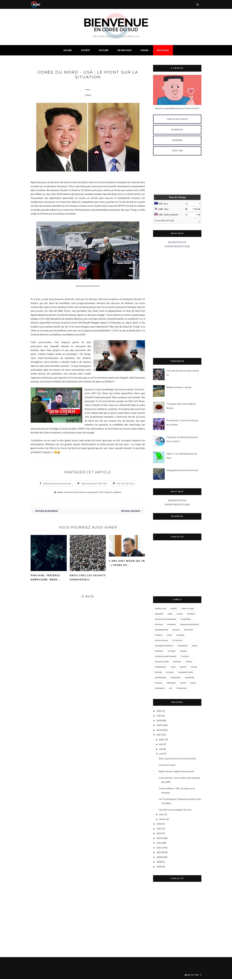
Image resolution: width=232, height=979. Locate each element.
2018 (159, 730)
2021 (159, 715)
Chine (172, 667)
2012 (159, 842)
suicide (194, 667)
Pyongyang (181, 688)
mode (170, 614)
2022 (159, 711)
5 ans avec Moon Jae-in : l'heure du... (127, 563)
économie (171, 624)
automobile (185, 619)
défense (158, 672)
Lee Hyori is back (167, 765)
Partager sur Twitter (94, 484)
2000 (159, 866)
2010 (159, 852)
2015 (159, 828)
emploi (180, 614)
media (194, 646)
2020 (159, 720)
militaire (117, 492)
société (174, 608)
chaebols (185, 656)
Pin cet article (126, 484)
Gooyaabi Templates (92, 974)
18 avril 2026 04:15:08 (164, 221)
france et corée (162, 662)
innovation (175, 678)
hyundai (171, 651)
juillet (162, 739)
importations (160, 678)
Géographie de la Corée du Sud (182, 470)
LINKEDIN (177, 140)
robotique (171, 683)
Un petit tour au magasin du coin (175, 809)
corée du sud (84, 492)
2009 (159, 857)
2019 (159, 725)
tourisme (180, 635)
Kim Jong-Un (106, 492)
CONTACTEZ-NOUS (177, 119)
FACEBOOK (177, 130)
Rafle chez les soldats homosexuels (88, 578)
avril (161, 753)
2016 (159, 823)
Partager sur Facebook (57, 484)
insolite (183, 667)
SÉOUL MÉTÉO (177, 175)
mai (161, 749)
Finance (183, 651)
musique (158, 683)
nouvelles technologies (165, 619)
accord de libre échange (166, 656)
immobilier (160, 688)
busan (183, 683)
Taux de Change (177, 197)
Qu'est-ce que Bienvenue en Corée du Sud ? (177, 108)
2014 (159, 833)
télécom (176, 630)
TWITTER (177, 151)
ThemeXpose (59, 974)
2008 (159, 861)
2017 (159, 734)
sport (169, 635)
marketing (189, 678)
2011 (159, 847)
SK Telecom (177, 640)
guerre (95, 492)
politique (159, 624)
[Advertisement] (177, 303)
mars (161, 814)
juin (161, 744)
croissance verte (185, 672)
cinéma (189, 662)
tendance (159, 651)
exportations (160, 667)
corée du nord (70, 492)
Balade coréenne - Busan (178, 387)
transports (183, 646)
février (162, 819)
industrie (159, 614)
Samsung (177, 662)
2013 (159, 838)
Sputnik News (110, 194)
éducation (188, 630)
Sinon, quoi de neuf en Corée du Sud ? (178, 758)
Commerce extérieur (164, 646)
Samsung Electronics (189, 624)
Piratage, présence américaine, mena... (46, 578)
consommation (161, 630)
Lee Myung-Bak (161, 640)
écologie (170, 672)
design (193, 683)
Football (159, 635)
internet (191, 614)
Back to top (193, 975)
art (170, 688)
